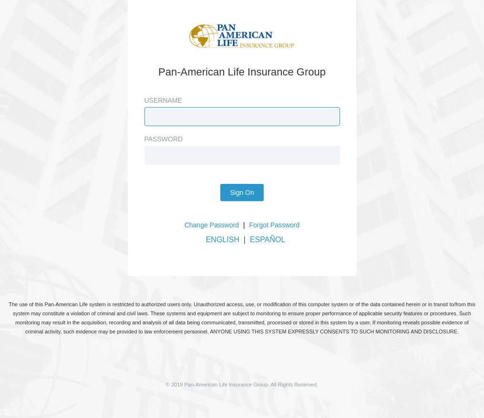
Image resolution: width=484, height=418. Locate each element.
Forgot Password (274, 225)
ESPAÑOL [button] (267, 240)
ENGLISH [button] (222, 240)
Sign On (242, 192)
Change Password (212, 225)
